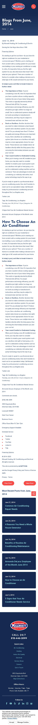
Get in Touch (19, 668)
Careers (19, 664)
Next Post (29, 483)
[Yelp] (15, 703)
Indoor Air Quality (19, 654)
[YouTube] (11, 703)
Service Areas (19, 661)
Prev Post (8, 483)
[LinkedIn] (23, 703)
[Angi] (19, 703)
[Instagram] (27, 703)
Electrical (19, 658)
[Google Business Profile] (31, 703)
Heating (19, 651)
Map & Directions (19, 679)
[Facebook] (7, 703)
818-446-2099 (19, 638)
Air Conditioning (19, 648)
